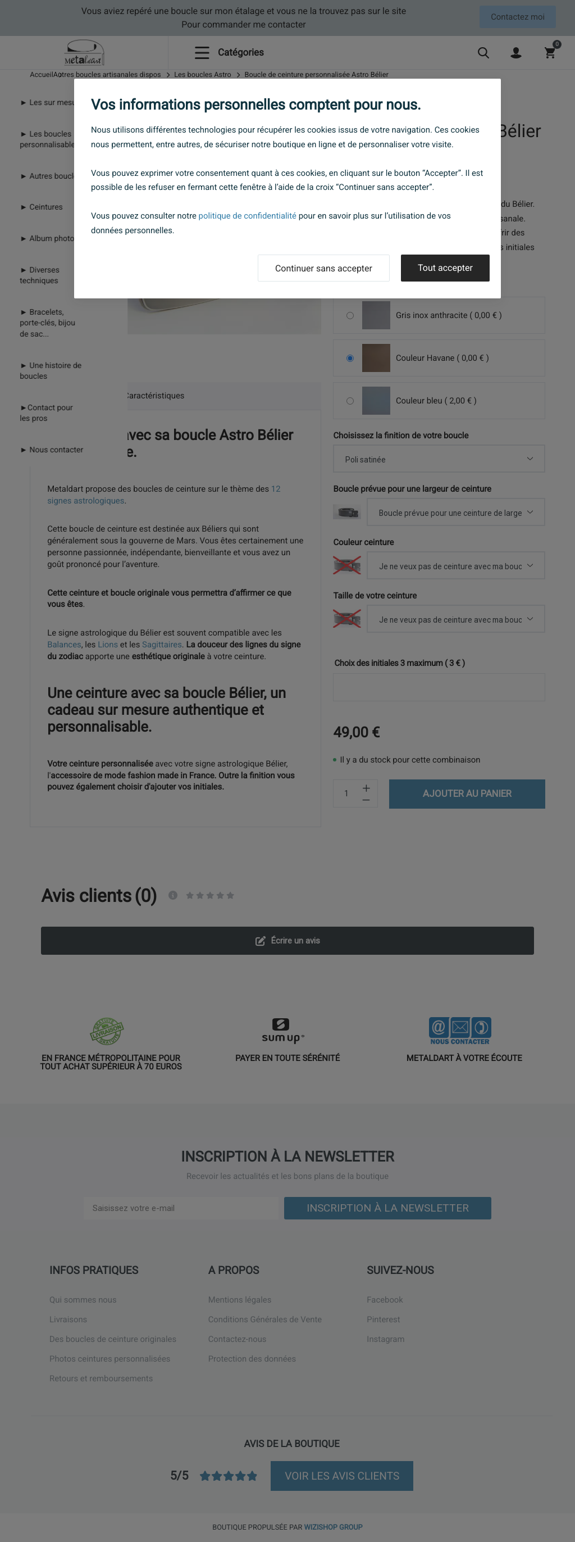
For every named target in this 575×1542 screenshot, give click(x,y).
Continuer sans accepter (323, 268)
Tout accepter (445, 267)
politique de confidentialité (247, 216)
